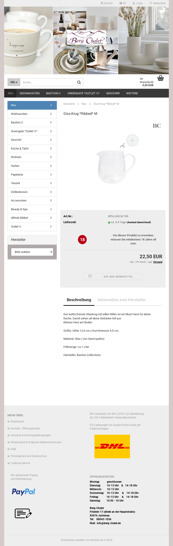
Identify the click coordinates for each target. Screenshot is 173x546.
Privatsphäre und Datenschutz (29, 456)
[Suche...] (13, 82)
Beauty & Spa (19, 209)
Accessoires (19, 200)
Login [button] (138, 3)
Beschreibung (79, 299)
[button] (122, 3)
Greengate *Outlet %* (84, 93)
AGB (13, 449)
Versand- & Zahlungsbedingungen (31, 435)
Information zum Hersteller (122, 299)
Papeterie (17, 174)
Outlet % (16, 226)
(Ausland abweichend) (139, 222)
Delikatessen (19, 192)
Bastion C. (53, 93)
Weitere (132, 93)
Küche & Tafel (19, 148)
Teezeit (15, 183)
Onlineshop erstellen (73, 540)
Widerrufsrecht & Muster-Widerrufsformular (36, 442)
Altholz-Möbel (19, 217)
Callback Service (20, 463)
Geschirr (113, 93)
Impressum (17, 421)
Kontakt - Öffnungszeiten (25, 428)
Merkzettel (158, 3)
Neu (10, 93)
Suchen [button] (107, 3)
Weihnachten (30, 93)
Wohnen (16, 157)
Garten (15, 165)
